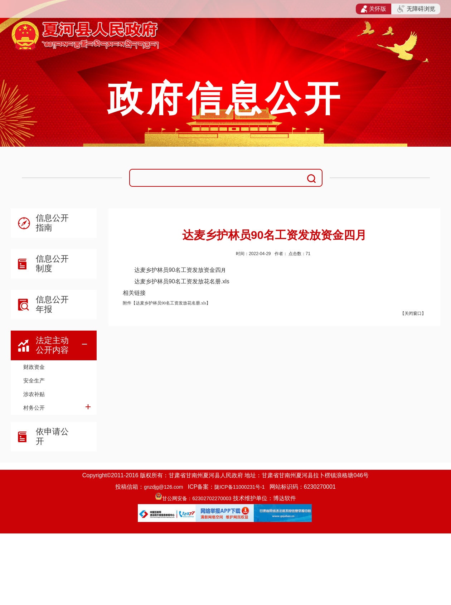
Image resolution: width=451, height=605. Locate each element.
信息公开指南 (52, 222)
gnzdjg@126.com (163, 487)
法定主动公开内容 (52, 345)
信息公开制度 (52, 263)
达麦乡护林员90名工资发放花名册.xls (181, 281)
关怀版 (373, 9)
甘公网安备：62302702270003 (196, 498)
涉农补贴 (34, 394)
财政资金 (34, 367)
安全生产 (34, 380)
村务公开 (34, 408)
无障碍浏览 (416, 9)
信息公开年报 (52, 304)
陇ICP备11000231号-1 (239, 487)
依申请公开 (52, 436)
